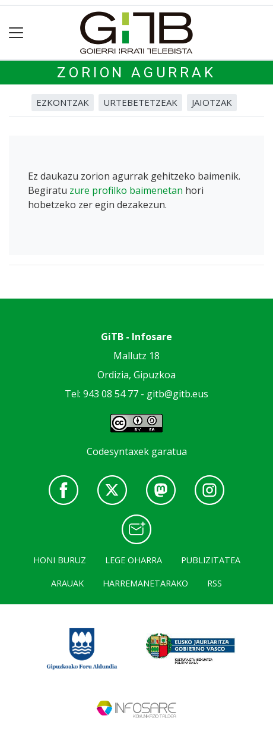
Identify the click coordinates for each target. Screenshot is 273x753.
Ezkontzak (62, 102)
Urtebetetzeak (140, 102)
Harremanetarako (145, 583)
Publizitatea (210, 560)
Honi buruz (59, 560)
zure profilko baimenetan (126, 190)
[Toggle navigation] (16, 33)
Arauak (67, 583)
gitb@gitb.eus (177, 393)
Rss (214, 583)
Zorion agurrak (136, 72)
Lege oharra (133, 560)
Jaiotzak (212, 102)
